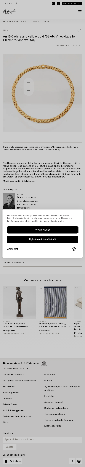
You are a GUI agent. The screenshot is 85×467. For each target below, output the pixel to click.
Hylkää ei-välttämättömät (42, 239)
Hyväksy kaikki (42, 230)
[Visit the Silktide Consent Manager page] (74, 249)
